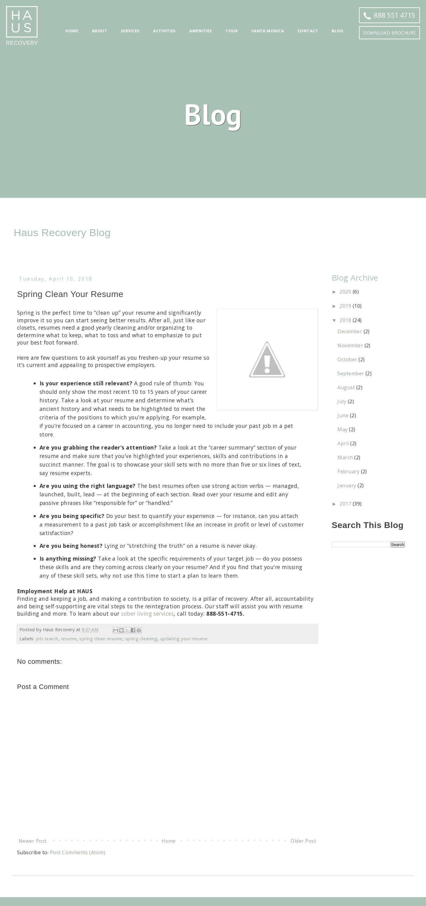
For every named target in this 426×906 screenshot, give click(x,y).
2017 (346, 503)
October (347, 359)
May (343, 429)
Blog (338, 30)
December (350, 331)
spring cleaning (141, 639)
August (346, 387)
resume (69, 639)
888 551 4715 (389, 15)
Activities (164, 30)
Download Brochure (389, 33)
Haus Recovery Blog (62, 232)
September (351, 373)
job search (47, 639)
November (350, 345)
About (99, 30)
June (343, 415)
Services (130, 30)
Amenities (200, 30)
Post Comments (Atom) (78, 852)
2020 (346, 291)
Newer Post (33, 841)
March (345, 457)
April (343, 443)
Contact (308, 30)
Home (71, 30)
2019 (346, 306)
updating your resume (184, 639)
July (342, 401)
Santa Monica (267, 30)
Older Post (303, 841)
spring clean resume (100, 639)
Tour (231, 30)
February (349, 471)
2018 (346, 320)
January (347, 485)
